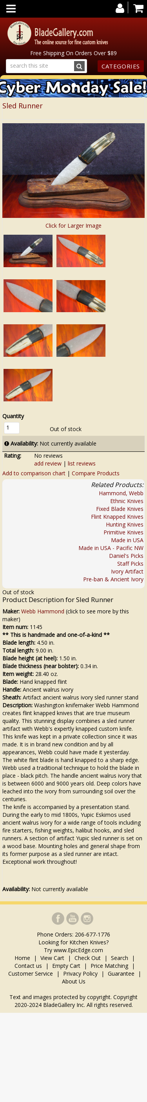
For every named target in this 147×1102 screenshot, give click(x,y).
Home (23, 958)
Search (119, 958)
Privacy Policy (80, 973)
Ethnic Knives (126, 501)
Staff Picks (130, 563)
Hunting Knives (124, 524)
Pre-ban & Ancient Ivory (113, 579)
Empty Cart (66, 965)
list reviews (82, 463)
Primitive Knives (123, 532)
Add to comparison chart (33, 473)
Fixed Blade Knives (119, 508)
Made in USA (127, 540)
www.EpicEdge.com (78, 950)
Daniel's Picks (126, 555)
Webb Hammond (42, 611)
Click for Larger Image (73, 225)
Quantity (13, 416)
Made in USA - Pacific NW (110, 548)
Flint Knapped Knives (117, 516)
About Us (73, 981)
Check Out (87, 958)
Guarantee (121, 973)
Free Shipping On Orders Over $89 (73, 53)
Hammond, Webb (121, 493)
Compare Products (96, 473)
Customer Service (30, 973)
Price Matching (109, 965)
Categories (121, 66)
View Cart (52, 958)
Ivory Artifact (127, 571)
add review (48, 463)
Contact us (28, 965)
